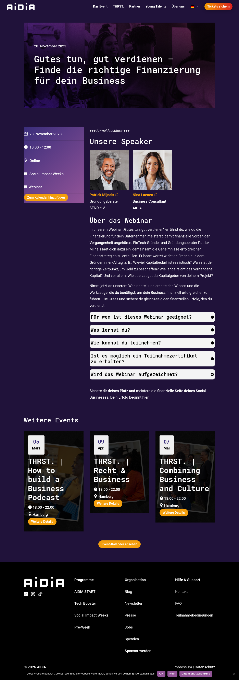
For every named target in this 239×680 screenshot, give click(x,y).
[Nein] (234, 674)
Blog (128, 591)
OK (161, 673)
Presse (130, 615)
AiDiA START (85, 591)
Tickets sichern (218, 6)
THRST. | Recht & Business (112, 470)
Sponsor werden (138, 651)
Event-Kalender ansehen (119, 544)
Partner (134, 6)
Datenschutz (205, 667)
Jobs (129, 627)
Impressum (183, 667)
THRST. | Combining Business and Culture (184, 474)
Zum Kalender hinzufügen (46, 197)
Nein (172, 673)
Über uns (178, 6)
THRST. (118, 6)
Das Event (100, 6)
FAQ (178, 603)
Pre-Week (82, 627)
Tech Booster (85, 603)
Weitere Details (42, 522)
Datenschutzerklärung (195, 673)
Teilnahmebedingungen (194, 615)
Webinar (35, 187)
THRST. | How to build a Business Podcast (46, 479)
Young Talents (156, 6)
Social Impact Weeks (91, 615)
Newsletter (133, 603)
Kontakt (181, 591)
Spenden (132, 639)
